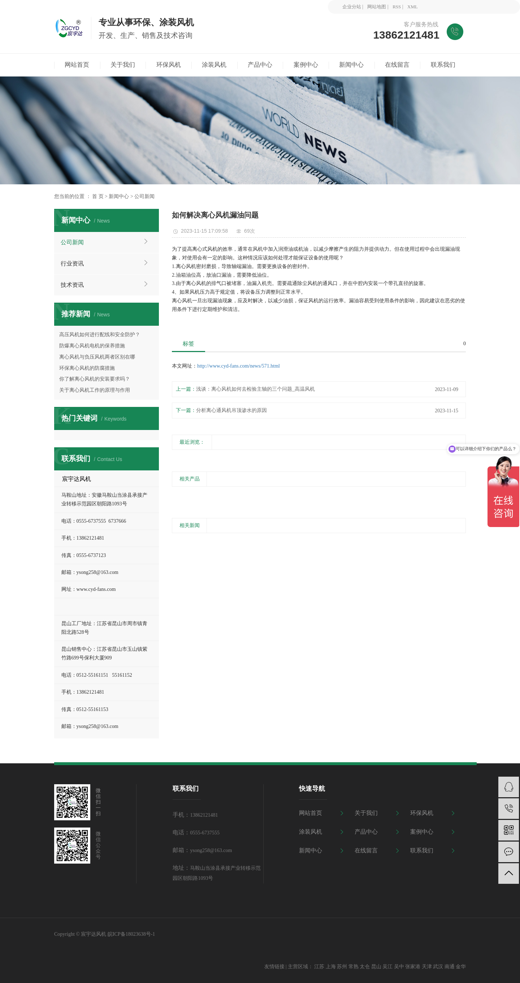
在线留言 (366, 850)
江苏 (319, 966)
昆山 (376, 966)
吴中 (399, 966)
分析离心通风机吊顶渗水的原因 (231, 410)
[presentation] (176, 495)
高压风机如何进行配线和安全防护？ (99, 334)
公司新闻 (144, 196)
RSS (397, 6)
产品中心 (366, 832)
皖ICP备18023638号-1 (131, 934)
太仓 (365, 966)
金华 (461, 966)
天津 (427, 966)
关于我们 (366, 813)
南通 (450, 966)
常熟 (353, 966)
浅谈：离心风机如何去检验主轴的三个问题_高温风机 (255, 389)
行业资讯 (72, 263)
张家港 (412, 966)
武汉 (438, 966)
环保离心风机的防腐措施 (87, 368)
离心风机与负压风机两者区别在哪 (97, 357)
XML (412, 6)
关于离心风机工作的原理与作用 (94, 390)
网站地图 (376, 6)
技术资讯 (72, 285)
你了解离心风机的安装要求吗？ (94, 379)
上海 (331, 966)
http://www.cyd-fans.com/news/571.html (238, 366)
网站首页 (310, 813)
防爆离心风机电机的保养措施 (92, 345)
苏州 (342, 966)
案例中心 (421, 832)
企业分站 (351, 6)
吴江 (387, 966)
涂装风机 (310, 832)
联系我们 (421, 850)
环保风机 (421, 813)
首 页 (98, 196)
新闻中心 (119, 196)
